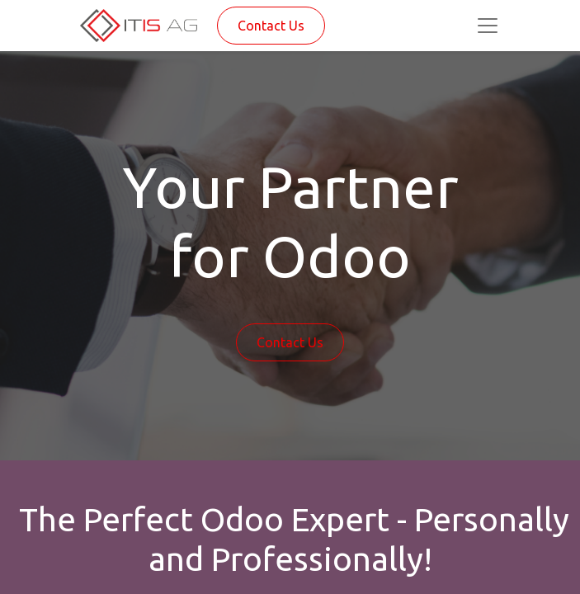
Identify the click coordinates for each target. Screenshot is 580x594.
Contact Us (271, 25)
